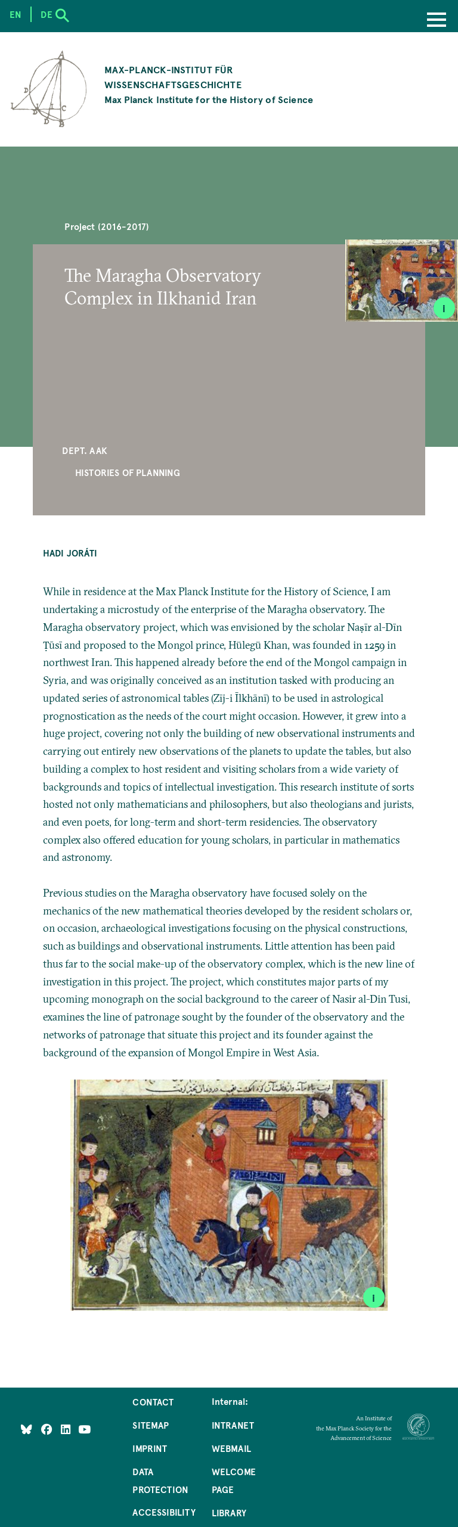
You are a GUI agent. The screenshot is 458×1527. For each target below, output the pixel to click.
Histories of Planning (128, 472)
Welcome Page (234, 1480)
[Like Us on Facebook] (48, 1429)
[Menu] (436, 21)
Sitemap (150, 1425)
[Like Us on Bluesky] (26, 1429)
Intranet (233, 1425)
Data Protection (160, 1480)
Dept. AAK (84, 450)
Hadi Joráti (70, 553)
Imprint (149, 1448)
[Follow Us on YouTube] (84, 1429)
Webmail (231, 1448)
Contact (153, 1402)
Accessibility (163, 1512)
